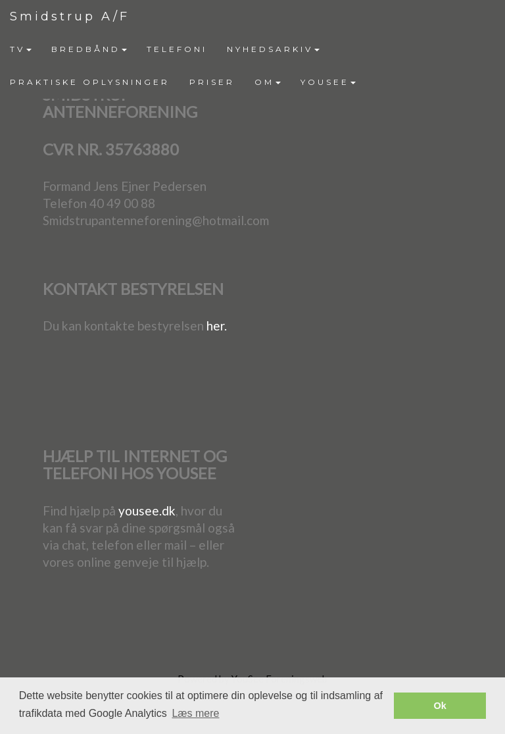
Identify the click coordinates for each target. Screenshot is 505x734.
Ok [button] (440, 705)
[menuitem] (20, 49)
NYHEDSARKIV (273, 49)
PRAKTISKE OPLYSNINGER (90, 82)
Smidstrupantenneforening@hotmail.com (156, 220)
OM (267, 82)
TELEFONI (177, 49)
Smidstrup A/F (70, 16)
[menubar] (252, 66)
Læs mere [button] (195, 713)
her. (216, 325)
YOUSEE (328, 82)
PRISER (212, 82)
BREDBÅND (89, 49)
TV (21, 49)
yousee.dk (147, 510)
